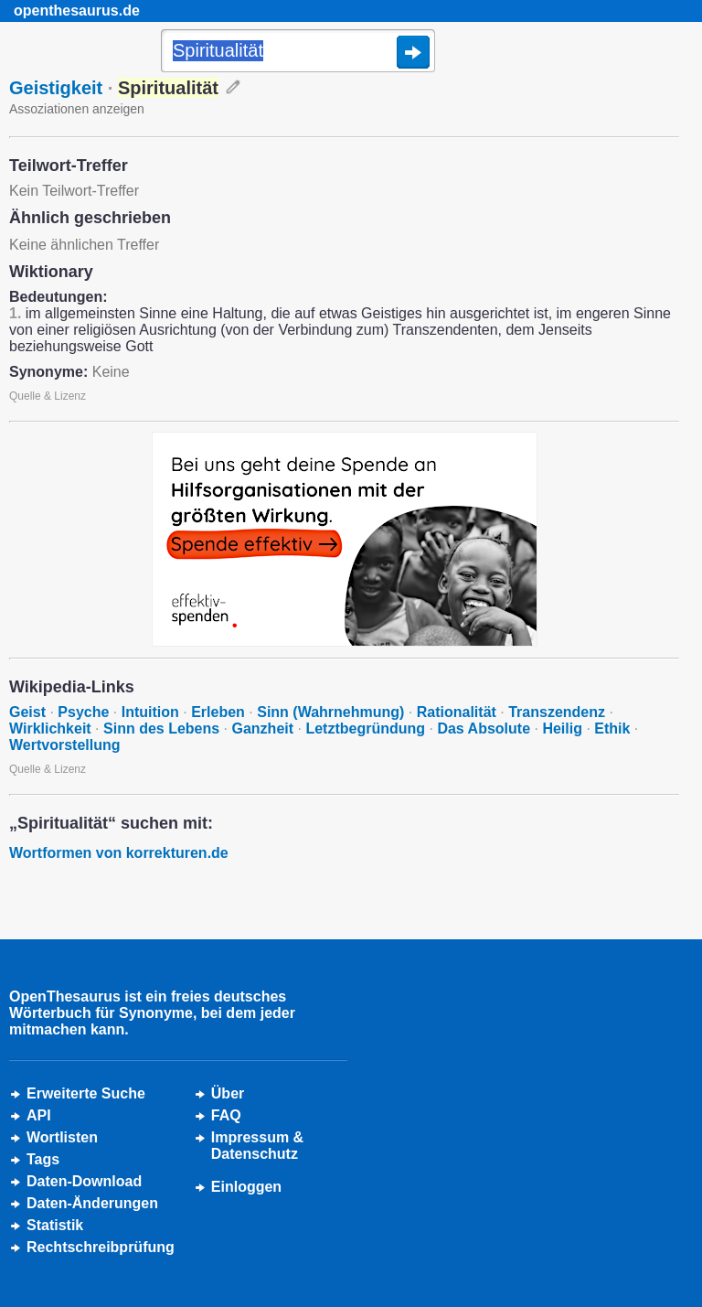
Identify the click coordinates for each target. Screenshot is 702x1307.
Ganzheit (263, 728)
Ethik (612, 728)
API (39, 1115)
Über (227, 1093)
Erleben (218, 712)
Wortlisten (62, 1137)
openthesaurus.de (77, 10)
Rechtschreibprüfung (101, 1247)
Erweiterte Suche (86, 1093)
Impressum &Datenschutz (257, 1146)
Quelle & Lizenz (47, 396)
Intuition (150, 712)
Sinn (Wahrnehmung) (330, 712)
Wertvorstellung (65, 745)
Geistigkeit (55, 88)
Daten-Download (84, 1181)
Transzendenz (556, 712)
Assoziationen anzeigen (76, 109)
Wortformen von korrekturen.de (119, 853)
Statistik (55, 1225)
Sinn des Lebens (161, 728)
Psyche (83, 712)
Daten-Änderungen (92, 1203)
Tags (43, 1159)
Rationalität (456, 712)
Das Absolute (483, 728)
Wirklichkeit (50, 728)
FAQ (226, 1115)
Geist (27, 712)
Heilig (562, 728)
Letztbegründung (365, 728)
